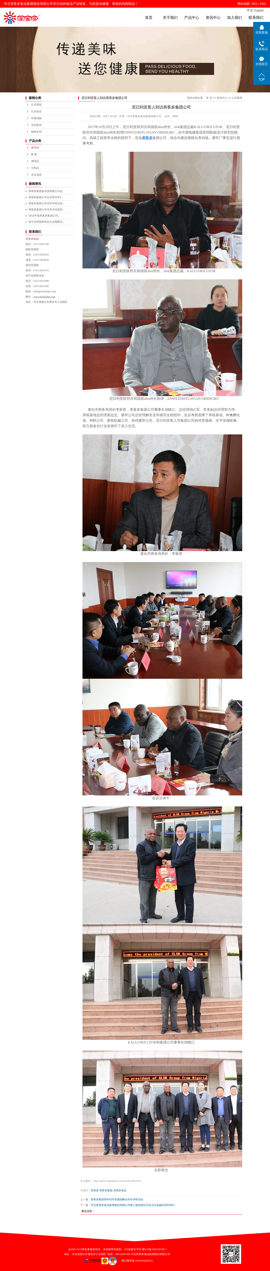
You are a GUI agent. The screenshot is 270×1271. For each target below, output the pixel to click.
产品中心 (191, 18)
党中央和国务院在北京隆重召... (46, 221)
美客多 (95, 1190)
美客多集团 (105, 1190)
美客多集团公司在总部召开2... (46, 197)
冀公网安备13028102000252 (135, 1260)
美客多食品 (119, 1190)
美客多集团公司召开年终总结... (46, 203)
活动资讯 (36, 125)
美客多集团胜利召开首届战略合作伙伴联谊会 (117, 1199)
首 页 (209, 97)
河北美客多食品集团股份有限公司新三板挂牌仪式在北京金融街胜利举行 (133, 1205)
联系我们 (256, 18)
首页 (149, 18)
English (259, 10)
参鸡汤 (35, 147)
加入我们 (234, 18)
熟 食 (34, 154)
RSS (254, 3)
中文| (250, 10)
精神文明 (36, 131)
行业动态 (36, 111)
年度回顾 (36, 118)
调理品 (35, 161)
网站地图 (243, 3)
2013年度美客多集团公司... (44, 215)
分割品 (35, 167)
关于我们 (170, 18)
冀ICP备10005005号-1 (154, 1249)
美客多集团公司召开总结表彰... (46, 209)
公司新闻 (36, 104)
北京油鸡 (36, 174)
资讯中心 (213, 18)
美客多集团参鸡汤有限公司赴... (46, 191)
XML (262, 3)
